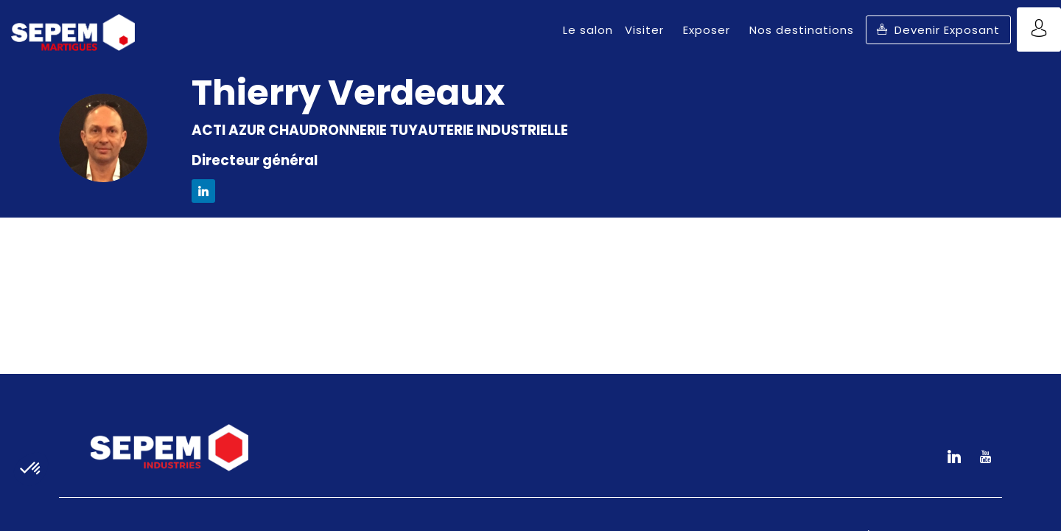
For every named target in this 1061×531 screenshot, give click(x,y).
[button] (938, 29)
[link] (588, 29)
